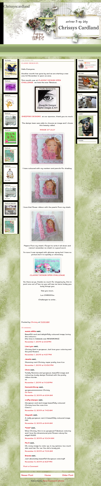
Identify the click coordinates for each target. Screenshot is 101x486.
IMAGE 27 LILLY (47, 130)
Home (48, 475)
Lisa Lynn (29, 346)
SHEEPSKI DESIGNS (31, 116)
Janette (28, 359)
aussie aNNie (30, 331)
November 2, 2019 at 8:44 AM (39, 423)
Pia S (27, 443)
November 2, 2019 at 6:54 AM (39, 395)
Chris (27, 370)
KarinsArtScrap (31, 387)
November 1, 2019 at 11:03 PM (38, 382)
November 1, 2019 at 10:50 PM (39, 365)
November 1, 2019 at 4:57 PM (38, 355)
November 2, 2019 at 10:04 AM (39, 438)
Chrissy (88, 63)
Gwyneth (29, 415)
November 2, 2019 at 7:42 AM (38, 410)
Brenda (28, 456)
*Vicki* (28, 428)
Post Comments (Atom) (53, 481)
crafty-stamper (31, 400)
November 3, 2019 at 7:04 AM (39, 451)
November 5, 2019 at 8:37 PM (38, 462)
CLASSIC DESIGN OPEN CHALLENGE (47, 275)
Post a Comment (30, 466)
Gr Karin (28, 392)
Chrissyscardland (16, 6)
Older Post (67, 475)
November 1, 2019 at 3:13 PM (38, 342)
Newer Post (27, 475)
